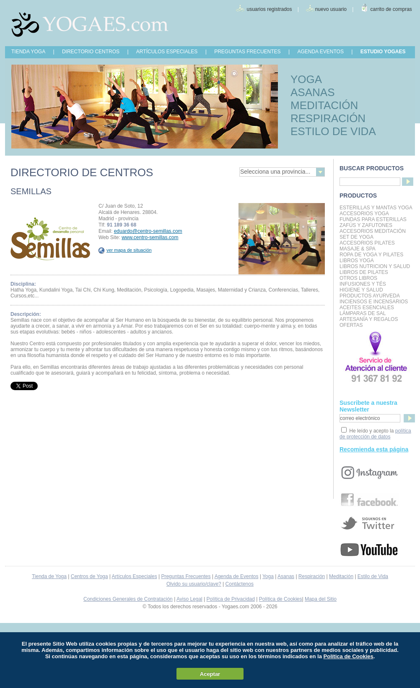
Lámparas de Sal (363, 313)
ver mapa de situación (125, 250)
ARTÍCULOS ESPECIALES (167, 52)
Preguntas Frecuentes (185, 576)
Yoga (268, 576)
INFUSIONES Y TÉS (363, 284)
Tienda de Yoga (49, 576)
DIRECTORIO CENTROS (90, 52)
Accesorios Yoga (364, 213)
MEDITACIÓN (324, 105)
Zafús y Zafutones (366, 225)
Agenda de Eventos (237, 576)
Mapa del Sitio (321, 599)
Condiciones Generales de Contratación (128, 599)
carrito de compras (391, 9)
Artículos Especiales (134, 576)
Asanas (285, 576)
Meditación (341, 576)
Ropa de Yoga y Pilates (371, 255)
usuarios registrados (269, 9)
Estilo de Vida (373, 576)
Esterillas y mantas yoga (376, 208)
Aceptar (210, 674)
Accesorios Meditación (373, 231)
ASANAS (312, 92)
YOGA (306, 79)
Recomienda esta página (374, 449)
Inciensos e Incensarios (374, 302)
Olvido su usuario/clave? (193, 584)
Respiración (311, 576)
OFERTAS (351, 325)
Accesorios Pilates (367, 243)
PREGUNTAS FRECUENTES (247, 52)
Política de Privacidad (231, 599)
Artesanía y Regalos (369, 319)
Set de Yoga (356, 237)
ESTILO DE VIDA (333, 131)
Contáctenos (240, 584)
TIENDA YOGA (28, 52)
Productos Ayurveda (370, 296)
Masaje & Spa (358, 249)
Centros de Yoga (89, 576)
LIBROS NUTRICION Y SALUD (375, 266)
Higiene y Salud (361, 290)
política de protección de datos (375, 434)
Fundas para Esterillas (373, 219)
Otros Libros (358, 278)
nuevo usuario (331, 9)
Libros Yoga (357, 260)
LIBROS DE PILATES (364, 272)
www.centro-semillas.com (150, 237)
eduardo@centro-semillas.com (148, 231)
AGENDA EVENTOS (320, 52)
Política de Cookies (280, 599)
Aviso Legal (189, 599)
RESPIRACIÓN (328, 118)
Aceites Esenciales (367, 307)
